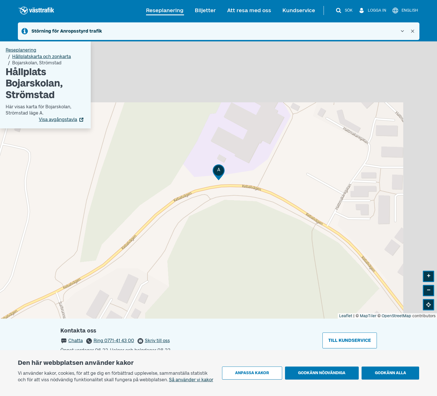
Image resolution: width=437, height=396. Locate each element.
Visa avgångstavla (58, 119)
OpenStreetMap (396, 316)
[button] (219, 172)
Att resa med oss (249, 10)
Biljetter (205, 10)
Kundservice (298, 10)
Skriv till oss (157, 340)
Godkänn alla (390, 372)
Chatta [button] (75, 340)
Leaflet (345, 316)
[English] (404, 10)
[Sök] (344, 10)
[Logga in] (372, 10)
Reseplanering (164, 10)
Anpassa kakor (252, 372)
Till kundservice (349, 340)
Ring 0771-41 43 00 (114, 340)
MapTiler (368, 316)
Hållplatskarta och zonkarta (41, 56)
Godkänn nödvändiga (321, 372)
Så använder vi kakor (191, 379)
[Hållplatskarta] (218, 180)
